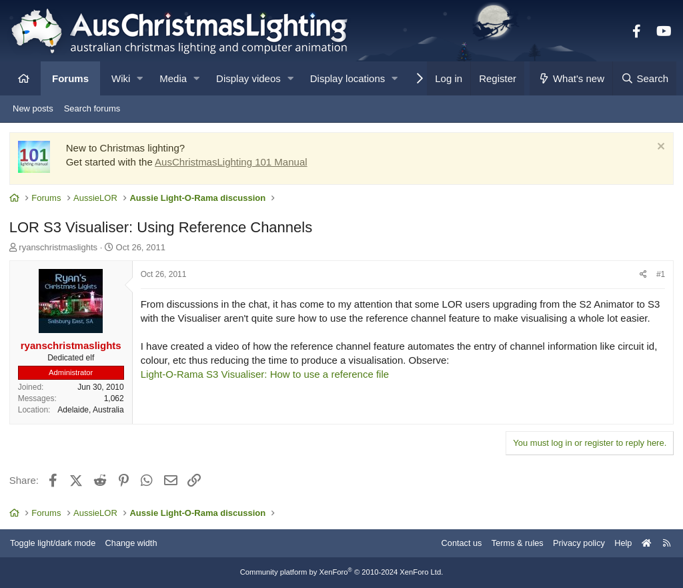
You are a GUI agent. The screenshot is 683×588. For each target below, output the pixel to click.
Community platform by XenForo (341, 573)
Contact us (455, 543)
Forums (70, 78)
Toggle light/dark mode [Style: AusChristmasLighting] (56, 543)
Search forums (92, 108)
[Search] (644, 78)
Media (173, 78)
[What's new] (571, 78)
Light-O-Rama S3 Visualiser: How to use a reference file (265, 374)
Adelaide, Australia (92, 410)
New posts (33, 108)
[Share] (642, 276)
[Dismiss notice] (658, 148)
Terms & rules (512, 543)
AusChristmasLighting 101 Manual (231, 162)
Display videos (248, 78)
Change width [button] (136, 543)
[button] (139, 78)
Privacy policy (574, 543)
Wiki (120, 78)
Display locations (348, 78)
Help (620, 543)
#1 (660, 275)
